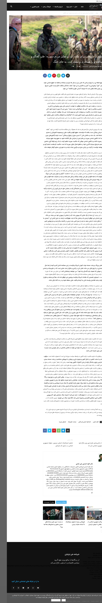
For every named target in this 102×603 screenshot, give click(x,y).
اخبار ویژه (62, 7)
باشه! (56, 600)
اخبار (68, 7)
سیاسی (88, 52)
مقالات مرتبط (54, 502)
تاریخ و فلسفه (51, 7)
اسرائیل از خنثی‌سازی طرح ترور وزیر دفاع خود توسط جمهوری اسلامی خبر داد (86, 444)
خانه (75, 7)
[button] (4, 7)
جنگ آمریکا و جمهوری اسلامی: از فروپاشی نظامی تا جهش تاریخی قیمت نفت (90, 524)
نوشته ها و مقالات (81, 52)
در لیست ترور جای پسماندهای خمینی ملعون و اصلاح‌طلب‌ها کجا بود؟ (46, 524)
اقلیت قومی (89, 422)
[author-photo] (95, 461)
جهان (90, 13)
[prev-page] (98, 531)
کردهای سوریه (55, 422)
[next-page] (95, 531)
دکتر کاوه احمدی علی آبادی (88, 66)
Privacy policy (49, 600)
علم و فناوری (28, 7)
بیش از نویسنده (42, 502)
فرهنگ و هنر (39, 7)
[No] (100, 598)
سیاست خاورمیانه (65, 422)
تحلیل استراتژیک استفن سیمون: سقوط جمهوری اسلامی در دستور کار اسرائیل (51, 444)
